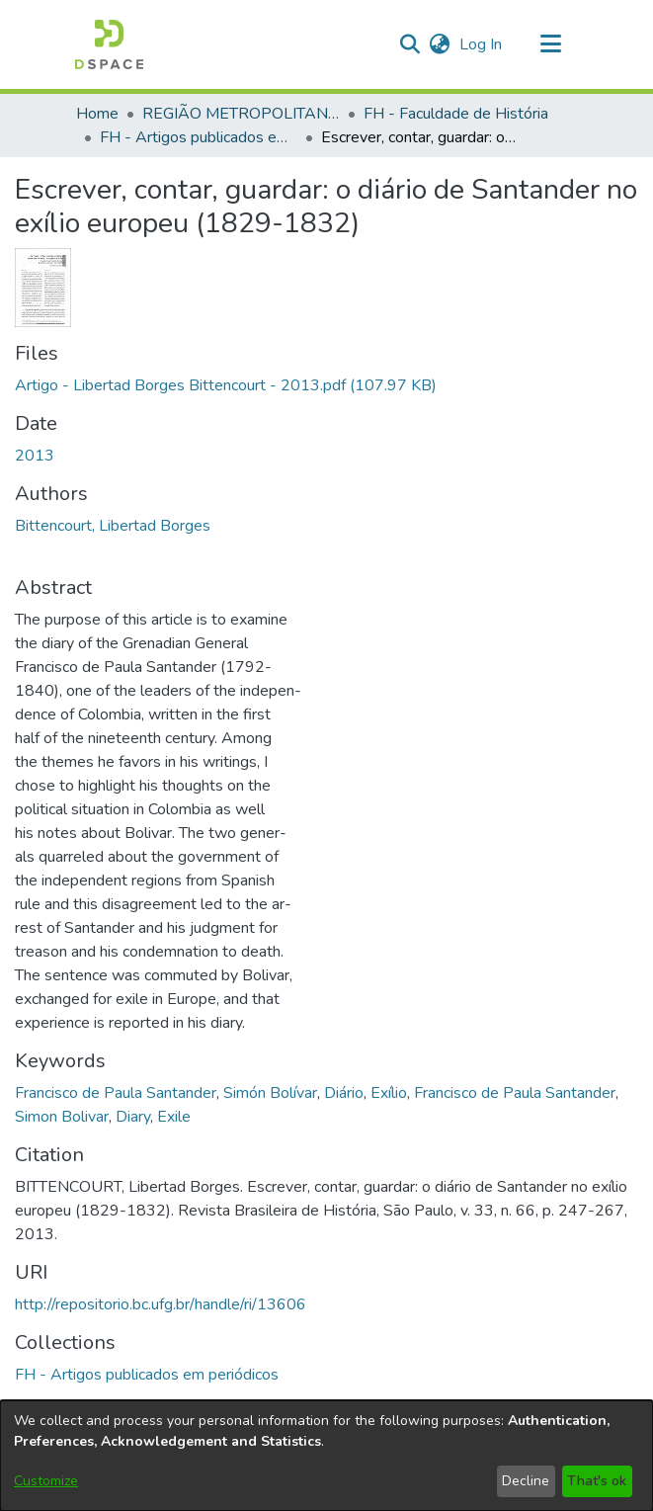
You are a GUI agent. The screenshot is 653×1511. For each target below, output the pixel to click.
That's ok (596, 1480)
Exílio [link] (388, 1093)
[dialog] (326, 1455)
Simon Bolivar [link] (62, 1117)
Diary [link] (133, 1117)
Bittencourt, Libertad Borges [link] (112, 526)
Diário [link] (344, 1093)
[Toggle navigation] (551, 44)
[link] (226, 385)
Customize (46, 1480)
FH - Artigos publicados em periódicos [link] (198, 137)
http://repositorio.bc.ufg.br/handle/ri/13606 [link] (160, 1304)
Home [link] (97, 114)
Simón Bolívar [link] (270, 1093)
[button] (109, 44)
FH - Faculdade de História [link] (456, 114)
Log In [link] (481, 44)
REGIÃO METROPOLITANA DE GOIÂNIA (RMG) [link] (241, 114)
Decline (525, 1480)
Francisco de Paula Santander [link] (115, 1093)
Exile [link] (174, 1117)
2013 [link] (34, 455)
